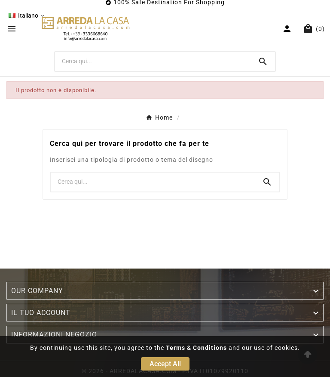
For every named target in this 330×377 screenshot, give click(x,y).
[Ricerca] (153, 61)
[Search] (263, 61)
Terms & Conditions (196, 347)
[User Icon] (288, 29)
